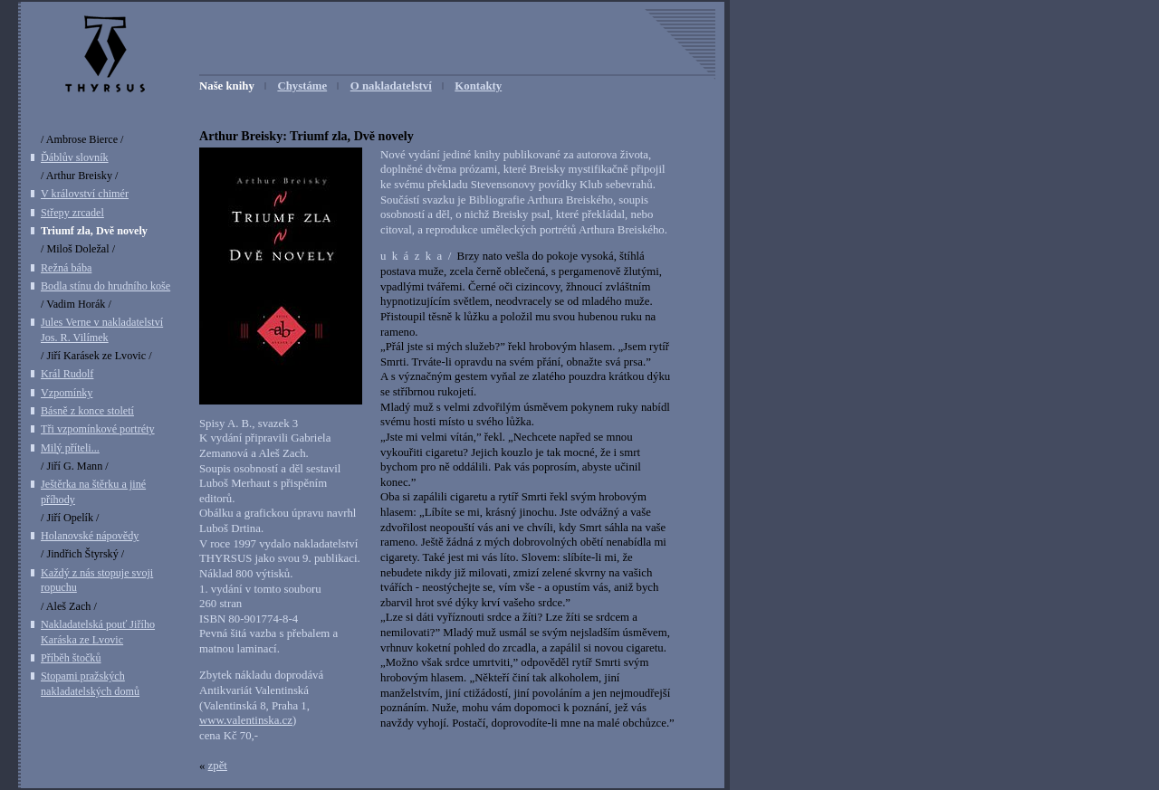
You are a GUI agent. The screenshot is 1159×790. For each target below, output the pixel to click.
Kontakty (478, 86)
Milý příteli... (70, 448)
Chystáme (302, 86)
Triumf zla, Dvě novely (94, 230)
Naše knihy (226, 86)
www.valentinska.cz (245, 720)
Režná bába (66, 268)
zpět (217, 765)
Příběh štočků (71, 658)
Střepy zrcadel (72, 212)
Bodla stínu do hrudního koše (105, 286)
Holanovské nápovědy (90, 535)
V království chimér (85, 193)
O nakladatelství (391, 86)
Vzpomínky (66, 392)
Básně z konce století (87, 411)
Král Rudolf (67, 373)
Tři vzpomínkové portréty (98, 429)
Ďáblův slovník (75, 157)
